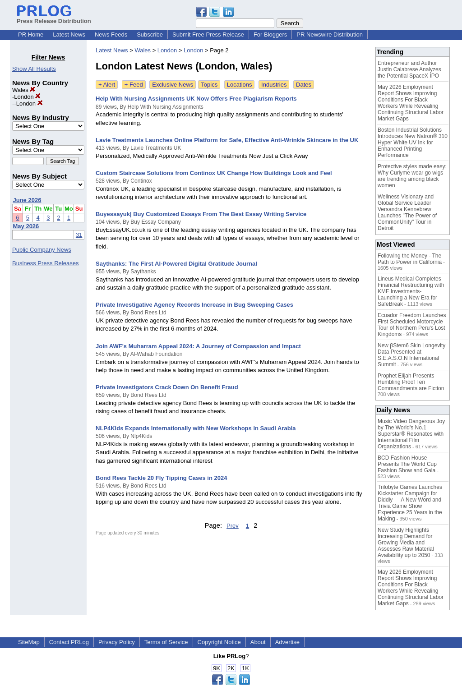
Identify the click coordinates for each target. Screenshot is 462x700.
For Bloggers (270, 34)
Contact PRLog (69, 642)
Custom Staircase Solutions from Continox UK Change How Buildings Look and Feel (214, 173)
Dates (303, 84)
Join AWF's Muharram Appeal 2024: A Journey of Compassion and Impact (198, 346)
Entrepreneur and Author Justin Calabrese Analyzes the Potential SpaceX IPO (409, 69)
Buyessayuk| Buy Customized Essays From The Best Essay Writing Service (201, 214)
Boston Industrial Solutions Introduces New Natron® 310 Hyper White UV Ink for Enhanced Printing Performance (413, 142)
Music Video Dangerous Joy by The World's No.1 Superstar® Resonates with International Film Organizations (411, 434)
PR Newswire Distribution (329, 34)
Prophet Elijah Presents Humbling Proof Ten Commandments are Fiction (411, 382)
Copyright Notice (219, 642)
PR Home (30, 34)
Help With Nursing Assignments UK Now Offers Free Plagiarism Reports (196, 98)
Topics (209, 84)
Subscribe (150, 34)
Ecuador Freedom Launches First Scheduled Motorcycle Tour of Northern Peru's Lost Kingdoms (412, 324)
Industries (273, 84)
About (258, 642)
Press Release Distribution (54, 17)
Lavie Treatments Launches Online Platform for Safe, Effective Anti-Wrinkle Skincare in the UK (227, 140)
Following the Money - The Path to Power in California (410, 259)
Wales (23, 90)
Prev (232, 525)
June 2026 (27, 200)
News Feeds (111, 34)
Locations (239, 84)
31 (79, 234)
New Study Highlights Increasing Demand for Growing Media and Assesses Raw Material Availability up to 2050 (406, 542)
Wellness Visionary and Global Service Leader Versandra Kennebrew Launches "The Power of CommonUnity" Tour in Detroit (407, 212)
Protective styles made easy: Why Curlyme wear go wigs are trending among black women (412, 176)
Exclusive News (172, 84)
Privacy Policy (116, 642)
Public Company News (41, 249)
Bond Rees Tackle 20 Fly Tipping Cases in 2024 (161, 477)
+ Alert (106, 84)
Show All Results (34, 68)
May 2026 (26, 226)
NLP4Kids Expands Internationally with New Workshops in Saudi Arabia (196, 428)
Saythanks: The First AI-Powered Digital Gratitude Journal (176, 263)
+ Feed (134, 84)
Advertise (287, 642)
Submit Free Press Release (208, 34)
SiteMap (29, 642)
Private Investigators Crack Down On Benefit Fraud (167, 387)
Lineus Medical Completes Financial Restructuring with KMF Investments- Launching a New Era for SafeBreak (411, 291)
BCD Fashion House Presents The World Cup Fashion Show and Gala (407, 464)
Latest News (69, 34)
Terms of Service (166, 642)
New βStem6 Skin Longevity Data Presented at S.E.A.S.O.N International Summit (411, 355)
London (27, 96)
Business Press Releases (45, 263)
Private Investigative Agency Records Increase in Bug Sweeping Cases (194, 304)
